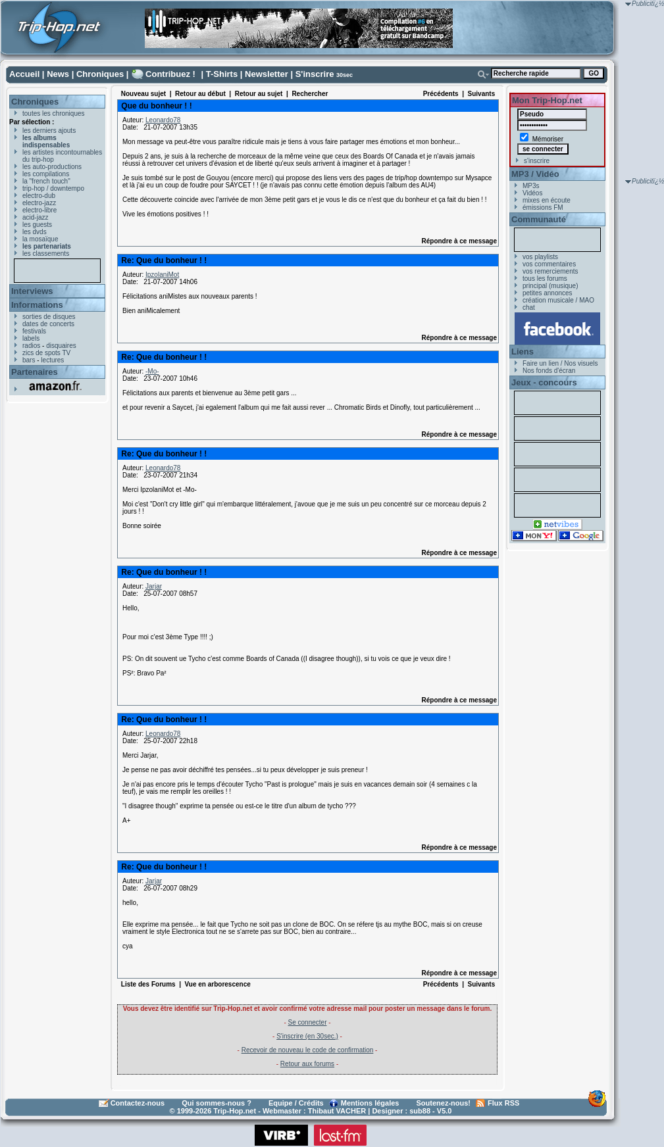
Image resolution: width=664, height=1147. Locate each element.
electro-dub (38, 195)
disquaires (61, 345)
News (58, 74)
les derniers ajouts (49, 130)
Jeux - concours (544, 382)
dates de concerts (48, 324)
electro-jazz (39, 203)
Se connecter (307, 1022)
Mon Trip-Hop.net (547, 100)
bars (28, 360)
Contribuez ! (170, 74)
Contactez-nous (138, 1103)
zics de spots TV (46, 352)
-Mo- (152, 371)
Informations (37, 305)
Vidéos (532, 193)
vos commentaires (549, 264)
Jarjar (153, 586)
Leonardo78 (162, 120)
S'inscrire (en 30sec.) (307, 1036)
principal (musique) (550, 285)
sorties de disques (49, 316)
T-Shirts (222, 74)
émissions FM (543, 207)
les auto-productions (52, 166)
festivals (34, 331)
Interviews (32, 291)
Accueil (24, 74)
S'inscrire (314, 74)
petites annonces (548, 293)
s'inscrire (536, 160)
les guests (37, 224)
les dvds (34, 231)
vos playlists (540, 256)
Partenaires (34, 372)
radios (31, 345)
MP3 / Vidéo (535, 174)
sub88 (419, 1111)
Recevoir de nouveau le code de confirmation (308, 1050)
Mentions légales (370, 1103)
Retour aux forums (307, 1063)
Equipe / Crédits (296, 1103)
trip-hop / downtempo (53, 188)
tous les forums (545, 278)
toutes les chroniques (53, 113)
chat (529, 307)
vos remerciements (550, 271)
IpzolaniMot (162, 274)
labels (30, 338)
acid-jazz (35, 217)
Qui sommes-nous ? (216, 1103)
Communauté (538, 219)
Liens (522, 351)
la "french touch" (46, 181)
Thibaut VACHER (337, 1111)
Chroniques (100, 74)
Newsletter (266, 74)
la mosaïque (40, 239)
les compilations (45, 174)
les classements (45, 253)
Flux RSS (503, 1103)
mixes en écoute (547, 200)
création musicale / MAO (558, 300)
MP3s (531, 185)
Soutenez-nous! (444, 1103)
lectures (52, 360)
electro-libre (39, 210)
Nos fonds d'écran (549, 370)
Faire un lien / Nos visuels (560, 363)
